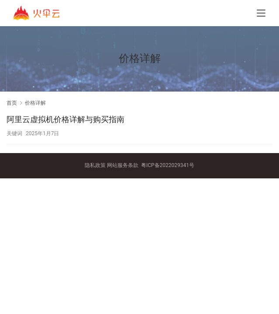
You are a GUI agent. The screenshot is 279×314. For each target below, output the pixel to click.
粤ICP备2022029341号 (167, 165)
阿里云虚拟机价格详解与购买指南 (65, 119)
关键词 (14, 133)
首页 (12, 103)
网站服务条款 (122, 165)
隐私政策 (95, 165)
